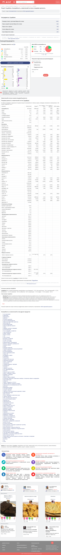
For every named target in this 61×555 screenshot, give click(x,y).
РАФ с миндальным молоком (10, 397)
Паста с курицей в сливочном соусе (11, 395)
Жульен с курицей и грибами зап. (11, 343)
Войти (58, 2)
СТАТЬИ (3, 549)
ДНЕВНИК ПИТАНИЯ (5, 543)
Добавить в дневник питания (15, 63)
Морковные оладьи (7, 387)
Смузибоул (5, 356)
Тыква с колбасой (7, 350)
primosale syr (6, 365)
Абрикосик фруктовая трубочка (10, 321)
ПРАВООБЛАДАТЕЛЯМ (35, 543)
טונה (4, 336)
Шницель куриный (7, 347)
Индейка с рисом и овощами (10, 328)
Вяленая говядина (7, 409)
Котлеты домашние (7, 351)
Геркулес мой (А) (7, 396)
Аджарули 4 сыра (7, 408)
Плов (4, 441)
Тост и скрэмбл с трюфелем (9, 330)
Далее (45, 75)
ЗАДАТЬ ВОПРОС (34, 548)
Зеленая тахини (7, 345)
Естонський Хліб (7, 329)
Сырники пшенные (7, 368)
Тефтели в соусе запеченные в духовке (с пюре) (14, 391)
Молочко (5, 386)
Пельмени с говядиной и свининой (11, 420)
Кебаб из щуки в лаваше (9, 377)
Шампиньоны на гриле (8, 413)
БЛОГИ (3, 547)
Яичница (5, 438)
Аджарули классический (9, 410)
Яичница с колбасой (8, 338)
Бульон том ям (6, 422)
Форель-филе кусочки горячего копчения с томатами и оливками (18, 436)
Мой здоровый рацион (28, 11)
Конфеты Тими (6, 437)
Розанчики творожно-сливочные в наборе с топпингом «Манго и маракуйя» (21, 378)
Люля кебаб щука (7, 379)
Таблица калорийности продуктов (12, 6)
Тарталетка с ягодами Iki (9, 415)
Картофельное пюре (8, 392)
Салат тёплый (6, 337)
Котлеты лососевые (7, 423)
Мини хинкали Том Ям (8, 435)
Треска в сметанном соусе (9, 417)
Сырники (5, 411)
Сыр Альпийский (7, 332)
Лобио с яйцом (6, 333)
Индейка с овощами (8, 374)
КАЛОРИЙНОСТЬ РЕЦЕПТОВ (22, 547)
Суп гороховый (6, 314)
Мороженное (6, 316)
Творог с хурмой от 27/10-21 (9, 382)
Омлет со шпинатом (8, 406)
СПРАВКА (33, 545)
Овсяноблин (6, 363)
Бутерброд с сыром (7, 355)
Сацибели (34, 6)
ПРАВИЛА (38, 551)
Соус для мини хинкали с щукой (11, 432)
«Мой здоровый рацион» (31, 283)
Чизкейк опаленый (7, 418)
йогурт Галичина (7, 339)
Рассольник (6, 357)
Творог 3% (5, 354)
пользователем (12, 11)
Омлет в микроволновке (9, 352)
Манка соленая (6, 334)
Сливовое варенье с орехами (10, 364)
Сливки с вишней (7, 390)
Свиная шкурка (6, 429)
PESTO (4, 346)
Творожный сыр (7, 401)
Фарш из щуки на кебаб (8, 372)
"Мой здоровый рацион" (13, 38)
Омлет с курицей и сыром (9, 373)
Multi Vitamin (6, 375)
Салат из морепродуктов (9, 320)
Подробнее (35, 280)
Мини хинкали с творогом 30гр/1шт (11, 427)
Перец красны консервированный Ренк (12, 384)
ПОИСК (18, 543)
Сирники (5, 366)
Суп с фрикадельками (8, 369)
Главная (2, 6)
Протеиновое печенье (8, 402)
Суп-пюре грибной (7, 388)
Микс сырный (6, 393)
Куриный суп (6, 400)
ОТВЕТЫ (18, 549)
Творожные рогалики (8, 360)
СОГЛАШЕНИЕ (33, 551)
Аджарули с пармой (8, 414)
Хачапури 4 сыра (7, 404)
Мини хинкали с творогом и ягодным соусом (13, 428)
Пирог (4, 327)
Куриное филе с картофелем (10, 342)
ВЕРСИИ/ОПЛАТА (34, 546)
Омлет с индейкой (7, 361)
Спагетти (5, 370)
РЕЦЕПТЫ (4, 545)
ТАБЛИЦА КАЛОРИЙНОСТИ (22, 545)
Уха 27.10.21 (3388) (7, 341)
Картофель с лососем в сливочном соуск (12, 433)
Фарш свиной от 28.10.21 (9, 405)
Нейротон (5, 381)
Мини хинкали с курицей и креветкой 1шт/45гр (14, 424)
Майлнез (5, 318)
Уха (4, 440)
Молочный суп (6, 323)
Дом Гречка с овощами (8, 419)
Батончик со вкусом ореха (9, 399)
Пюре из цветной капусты (9, 325)
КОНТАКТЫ (40, 548)
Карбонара (5, 315)
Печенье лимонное (7, 319)
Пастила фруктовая (7, 324)
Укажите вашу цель (36, 61)
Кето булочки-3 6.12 (8, 426)
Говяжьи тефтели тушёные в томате (11, 383)
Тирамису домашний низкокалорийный (12, 348)
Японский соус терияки (8, 431)
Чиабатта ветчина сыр (8, 359)
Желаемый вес (35, 69)
